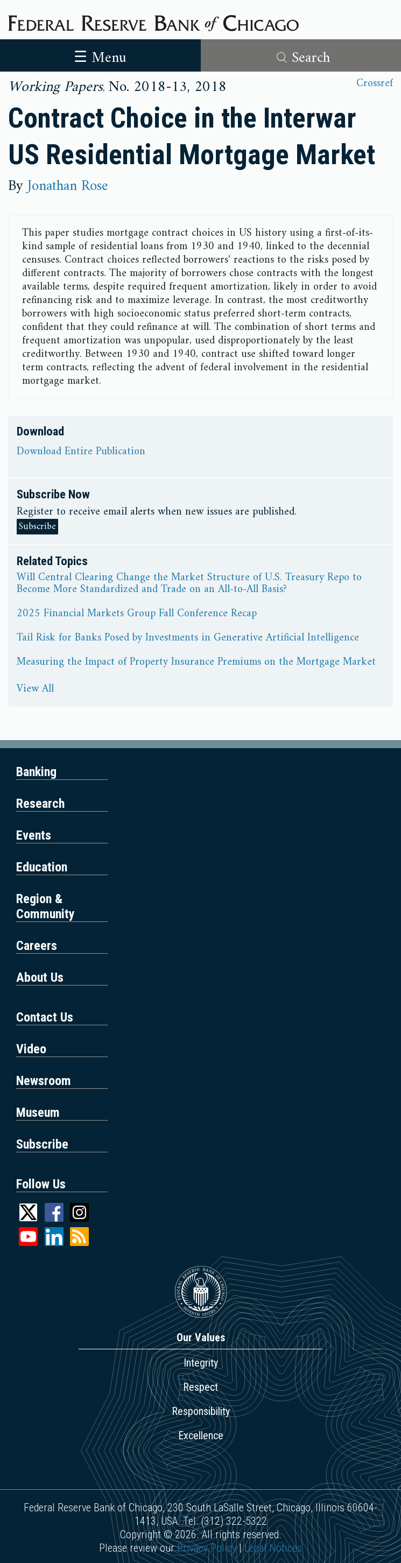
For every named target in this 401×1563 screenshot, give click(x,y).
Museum (38, 1112)
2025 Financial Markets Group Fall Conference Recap (137, 614)
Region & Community (45, 906)
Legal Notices (273, 1547)
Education (41, 867)
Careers (36, 945)
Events (33, 835)
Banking (36, 771)
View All (35, 689)
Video (31, 1049)
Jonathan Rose (67, 186)
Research (40, 803)
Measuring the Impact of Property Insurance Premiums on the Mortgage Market (196, 662)
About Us (40, 977)
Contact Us (44, 1017)
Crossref (374, 83)
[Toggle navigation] (100, 55)
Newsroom (43, 1080)
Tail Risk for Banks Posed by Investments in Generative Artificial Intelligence (188, 638)
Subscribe (37, 526)
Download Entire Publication (81, 452)
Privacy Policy (206, 1547)
